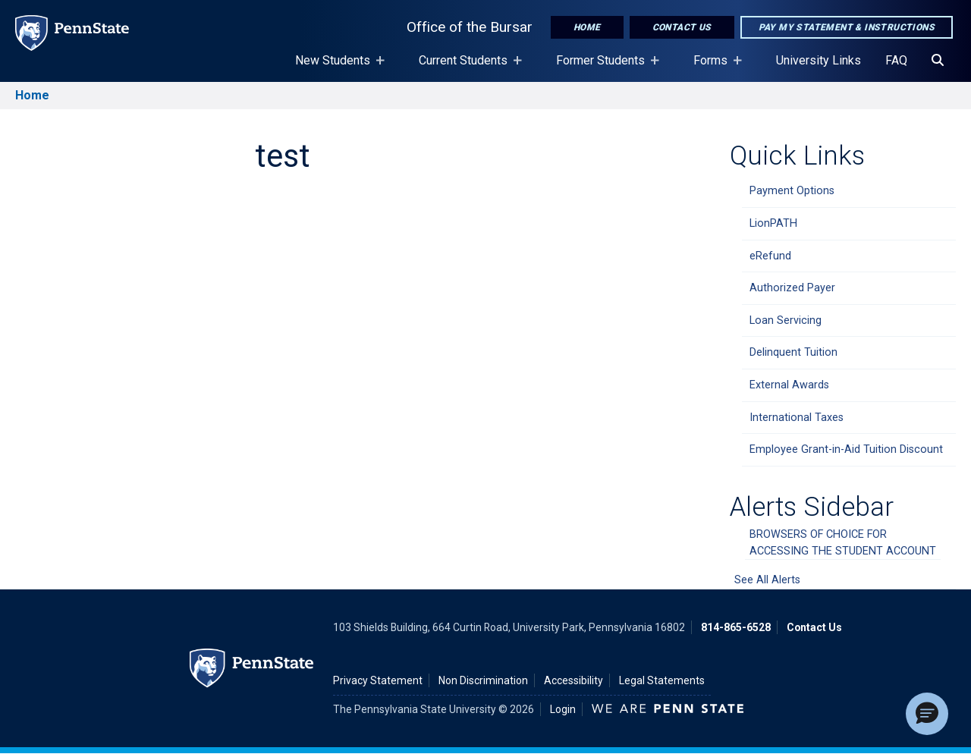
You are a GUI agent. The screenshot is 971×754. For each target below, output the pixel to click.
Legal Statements (662, 680)
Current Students (466, 67)
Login (563, 709)
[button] (927, 714)
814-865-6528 (736, 627)
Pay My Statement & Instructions (847, 27)
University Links (818, 60)
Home (587, 27)
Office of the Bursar (470, 27)
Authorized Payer (792, 287)
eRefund (770, 256)
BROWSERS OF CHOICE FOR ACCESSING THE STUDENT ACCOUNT (842, 543)
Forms (713, 67)
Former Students (603, 67)
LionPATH (773, 223)
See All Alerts (767, 579)
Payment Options (791, 190)
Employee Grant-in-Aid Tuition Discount (846, 449)
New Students (335, 67)
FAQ (896, 60)
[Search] (937, 60)
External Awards (789, 385)
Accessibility (573, 680)
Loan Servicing (785, 320)
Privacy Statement (378, 680)
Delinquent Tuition (793, 352)
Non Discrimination (483, 680)
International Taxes (796, 417)
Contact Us (682, 27)
